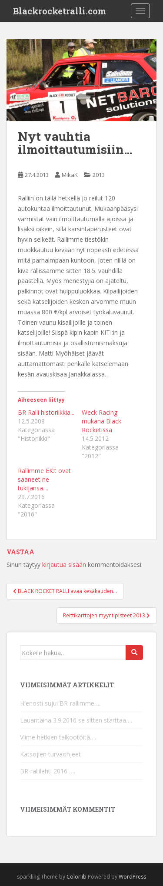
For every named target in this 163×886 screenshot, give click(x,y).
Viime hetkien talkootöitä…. (58, 737)
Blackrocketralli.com (59, 11)
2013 (99, 175)
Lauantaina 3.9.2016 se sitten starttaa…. (76, 720)
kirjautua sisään (64, 564)
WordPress (132, 876)
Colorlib (76, 876)
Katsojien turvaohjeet (50, 754)
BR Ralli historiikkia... (46, 412)
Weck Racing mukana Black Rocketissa (101, 421)
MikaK (70, 175)
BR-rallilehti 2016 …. (47, 771)
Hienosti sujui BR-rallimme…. (60, 703)
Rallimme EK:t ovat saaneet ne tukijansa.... (44, 479)
